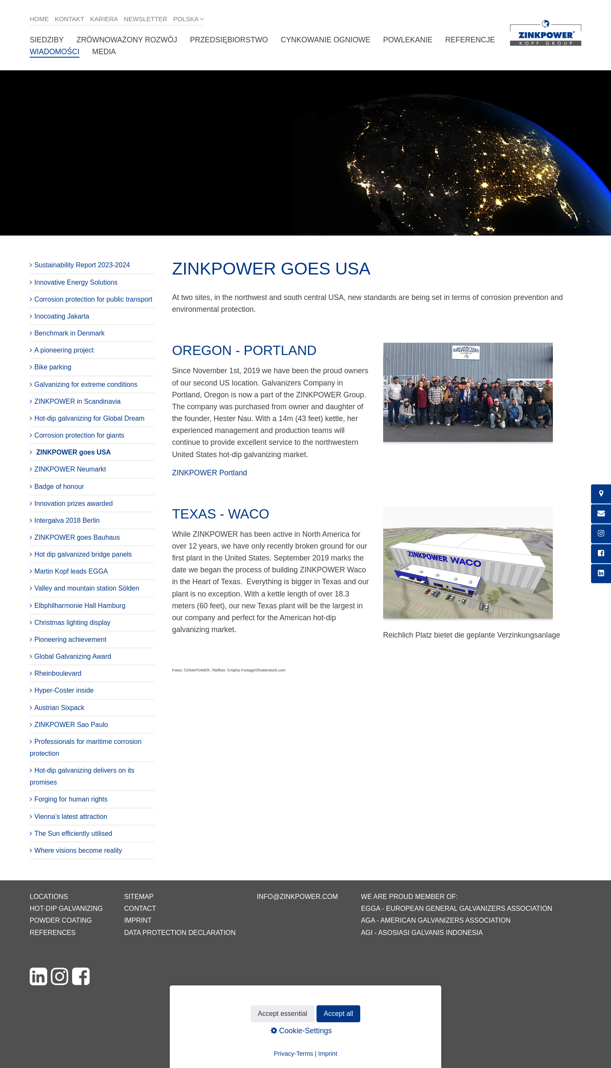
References (53, 932)
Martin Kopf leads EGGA (71, 571)
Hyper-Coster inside (64, 690)
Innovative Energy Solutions (76, 282)
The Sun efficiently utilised (73, 833)
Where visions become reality (78, 850)
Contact (140, 908)
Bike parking (52, 367)
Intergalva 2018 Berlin (67, 520)
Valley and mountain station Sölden (86, 588)
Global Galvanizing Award (72, 656)
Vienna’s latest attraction (70, 816)
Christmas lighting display (72, 622)
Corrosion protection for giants (79, 435)
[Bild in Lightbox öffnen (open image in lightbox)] (468, 396)
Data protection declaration (179, 932)
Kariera (104, 18)
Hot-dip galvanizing (66, 908)
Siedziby (47, 40)
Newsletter (145, 18)
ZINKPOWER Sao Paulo (71, 724)
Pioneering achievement (70, 639)
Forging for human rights (70, 799)
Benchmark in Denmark (69, 333)
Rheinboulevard (57, 673)
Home (39, 18)
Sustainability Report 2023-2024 (82, 265)
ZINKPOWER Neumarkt (70, 469)
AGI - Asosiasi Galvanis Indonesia (422, 932)
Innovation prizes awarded (73, 503)
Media (104, 51)
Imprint (137, 920)
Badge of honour (59, 486)
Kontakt (69, 18)
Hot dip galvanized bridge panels (83, 554)
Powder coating (61, 920)
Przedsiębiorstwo (229, 40)
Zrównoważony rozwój (126, 40)
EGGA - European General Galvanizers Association (456, 908)
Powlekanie (407, 40)
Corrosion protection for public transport (93, 299)
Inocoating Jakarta (61, 316)
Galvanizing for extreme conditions (85, 384)
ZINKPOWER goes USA (73, 452)
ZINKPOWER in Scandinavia (77, 401)
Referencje (470, 40)
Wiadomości (54, 51)
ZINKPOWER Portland (209, 473)
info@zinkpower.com (297, 896)
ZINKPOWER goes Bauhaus (77, 537)
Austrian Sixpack (59, 707)
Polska (186, 18)
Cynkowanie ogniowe (325, 40)
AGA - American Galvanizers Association (436, 920)
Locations (49, 896)
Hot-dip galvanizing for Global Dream (89, 418)
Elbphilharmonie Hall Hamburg (80, 605)
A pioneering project (64, 350)
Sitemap (138, 896)
